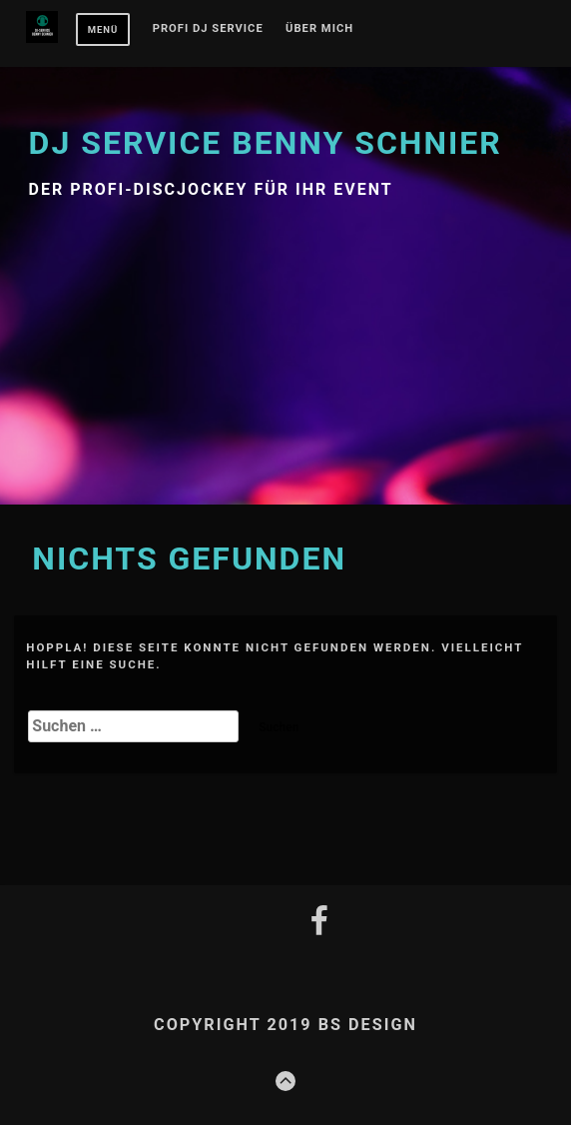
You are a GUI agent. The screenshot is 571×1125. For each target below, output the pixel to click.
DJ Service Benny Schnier (265, 143)
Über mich (319, 29)
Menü (103, 29)
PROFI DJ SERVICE (208, 29)
